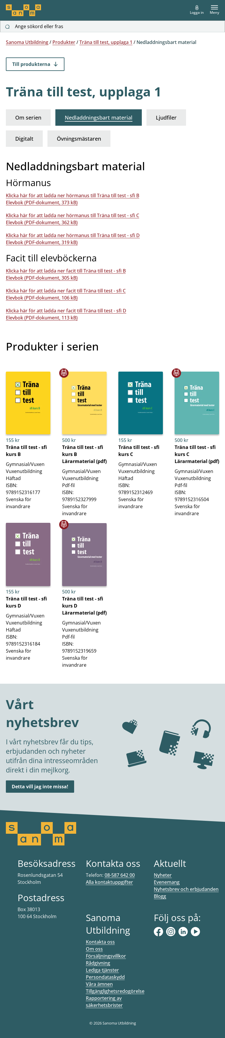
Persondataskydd (105, 977)
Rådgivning (98, 963)
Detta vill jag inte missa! (40, 786)
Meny (214, 10)
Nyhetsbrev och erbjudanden (186, 889)
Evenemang (167, 882)
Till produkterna (35, 64)
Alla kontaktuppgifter (109, 882)
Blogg (160, 896)
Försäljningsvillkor (106, 956)
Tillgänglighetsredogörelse (115, 991)
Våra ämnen (99, 984)
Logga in (197, 10)
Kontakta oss (100, 942)
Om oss (94, 949)
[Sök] (7, 26)
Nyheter (163, 875)
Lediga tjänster (102, 970)
